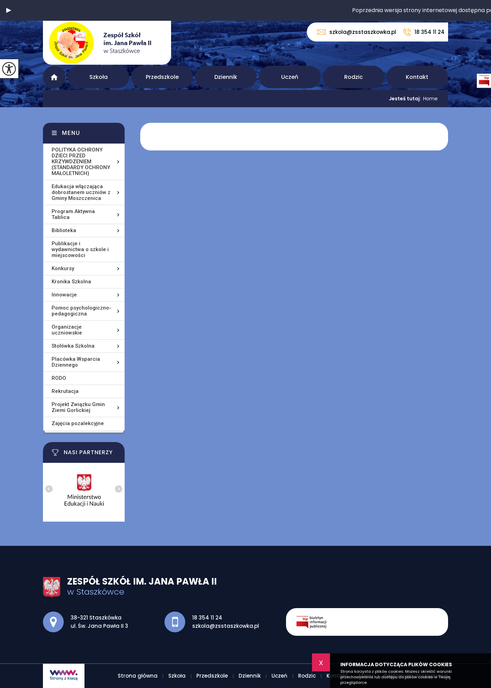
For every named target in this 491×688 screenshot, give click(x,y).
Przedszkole (162, 77)
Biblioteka (64, 230)
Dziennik (225, 77)
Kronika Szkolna (71, 281)
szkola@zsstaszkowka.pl (356, 32)
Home (430, 98)
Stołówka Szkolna (73, 346)
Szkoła (98, 77)
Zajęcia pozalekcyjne (78, 423)
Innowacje (64, 295)
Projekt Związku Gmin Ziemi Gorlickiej (78, 407)
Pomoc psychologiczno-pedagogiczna (81, 311)
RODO (59, 378)
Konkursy (63, 268)
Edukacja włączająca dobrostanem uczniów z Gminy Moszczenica (81, 192)
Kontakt (417, 77)
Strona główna (54, 77)
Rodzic (353, 77)
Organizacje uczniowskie (67, 330)
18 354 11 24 (424, 32)
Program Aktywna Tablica (73, 214)
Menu (71, 133)
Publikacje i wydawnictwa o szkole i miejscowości (80, 249)
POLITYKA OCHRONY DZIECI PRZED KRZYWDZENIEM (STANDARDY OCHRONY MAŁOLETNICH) (81, 161)
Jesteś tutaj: (406, 98)
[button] (8, 10)
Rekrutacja (65, 391)
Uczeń (289, 77)
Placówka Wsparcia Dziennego (76, 362)
